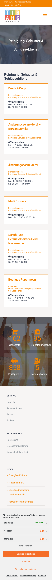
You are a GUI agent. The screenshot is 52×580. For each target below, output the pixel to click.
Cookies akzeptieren (26, 554)
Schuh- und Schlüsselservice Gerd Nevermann (23, 239)
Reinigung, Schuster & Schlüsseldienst (24, 97)
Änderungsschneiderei (23, 165)
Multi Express (17, 201)
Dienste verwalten (25, 546)
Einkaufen (12, 286)
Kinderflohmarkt (16, 482)
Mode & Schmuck (15, 289)
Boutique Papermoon (22, 279)
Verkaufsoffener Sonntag (21, 501)
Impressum (42, 576)
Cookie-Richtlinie (12, 576)
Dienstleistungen (15, 95)
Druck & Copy (17, 88)
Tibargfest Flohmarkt (19, 475)
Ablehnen (26, 561)
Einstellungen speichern (26, 569)
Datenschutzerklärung (28, 576)
